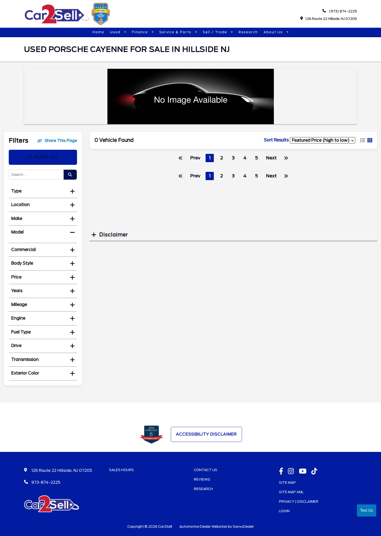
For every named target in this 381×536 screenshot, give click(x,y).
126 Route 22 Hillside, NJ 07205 (328, 19)
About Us (274, 32)
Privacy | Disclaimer (298, 501)
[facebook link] (281, 471)
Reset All (43, 157)
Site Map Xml (291, 492)
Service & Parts (176, 32)
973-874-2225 (45, 482)
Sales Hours (121, 470)
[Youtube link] (303, 471)
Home (98, 32)
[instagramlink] (291, 471)
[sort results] (322, 140)
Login (284, 511)
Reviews (202, 479)
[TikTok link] (314, 471)
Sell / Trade (215, 32)
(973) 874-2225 (339, 11)
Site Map (287, 482)
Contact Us (205, 470)
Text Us (366, 510)
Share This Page (57, 140)
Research (248, 32)
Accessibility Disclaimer (206, 434)
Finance (140, 32)
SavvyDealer (243, 526)
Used (116, 32)
